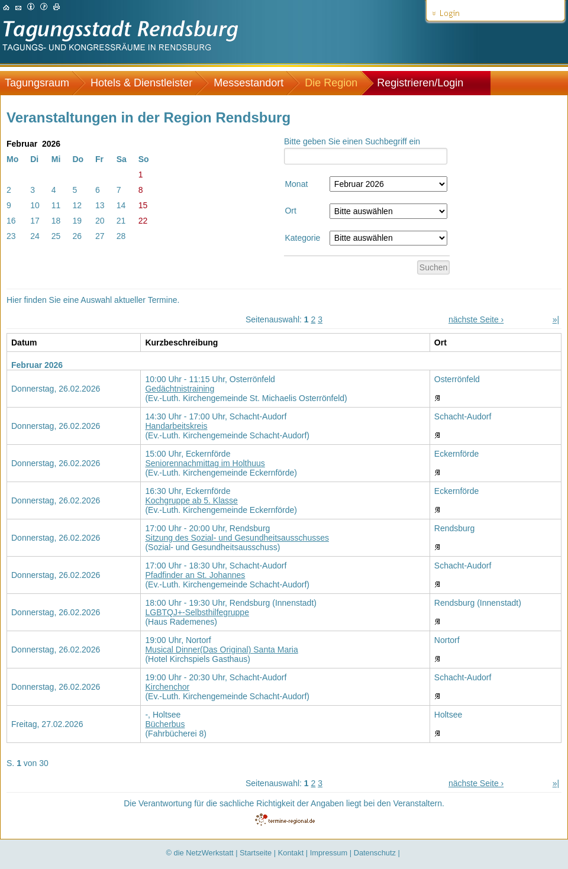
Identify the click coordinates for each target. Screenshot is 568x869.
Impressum (328, 852)
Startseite (256, 852)
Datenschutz (375, 852)
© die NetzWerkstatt (200, 852)
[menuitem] (43, 83)
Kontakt (291, 852)
